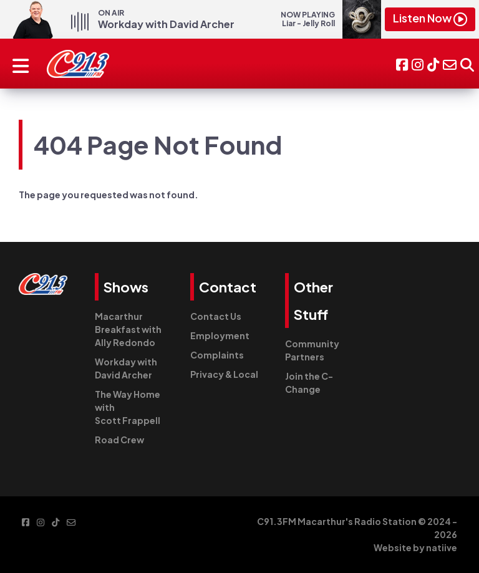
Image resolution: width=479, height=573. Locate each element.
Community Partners (312, 350)
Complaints (217, 354)
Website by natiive (415, 547)
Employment (219, 335)
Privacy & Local (224, 374)
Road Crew (119, 439)
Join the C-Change (309, 382)
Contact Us (215, 316)
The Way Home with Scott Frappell (127, 407)
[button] (467, 63)
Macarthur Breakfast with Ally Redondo (128, 329)
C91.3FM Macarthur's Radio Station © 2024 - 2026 (357, 528)
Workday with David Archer (126, 368)
